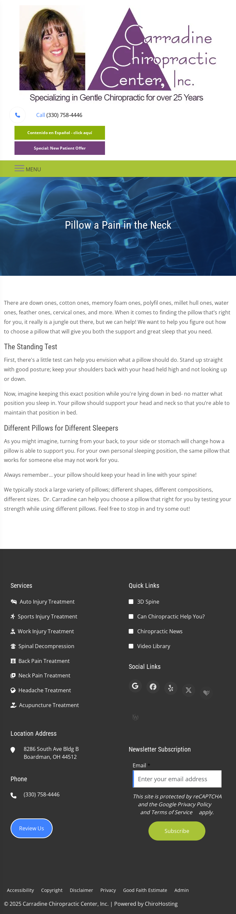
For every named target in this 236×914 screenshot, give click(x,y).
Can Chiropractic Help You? (171, 616)
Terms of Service (171, 812)
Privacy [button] (108, 890)
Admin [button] (181, 890)
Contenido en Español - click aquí (59, 132)
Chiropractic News (160, 631)
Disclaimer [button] (81, 890)
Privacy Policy (194, 804)
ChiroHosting (161, 903)
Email (141, 765)
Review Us (31, 828)
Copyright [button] (52, 890)
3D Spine (148, 601)
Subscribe (177, 831)
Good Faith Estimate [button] (145, 890)
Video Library (153, 646)
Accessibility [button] (20, 890)
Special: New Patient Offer (60, 148)
